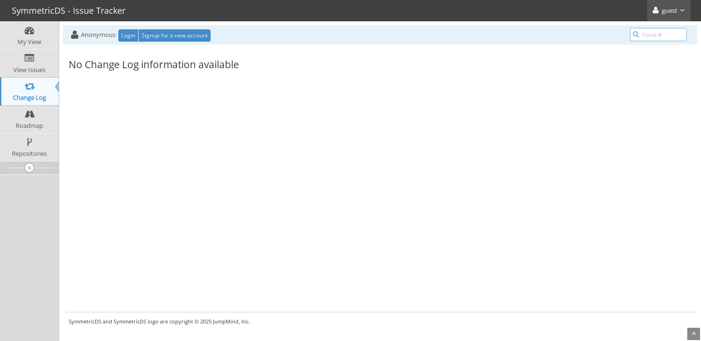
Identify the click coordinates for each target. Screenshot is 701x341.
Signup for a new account (175, 35)
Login (128, 35)
